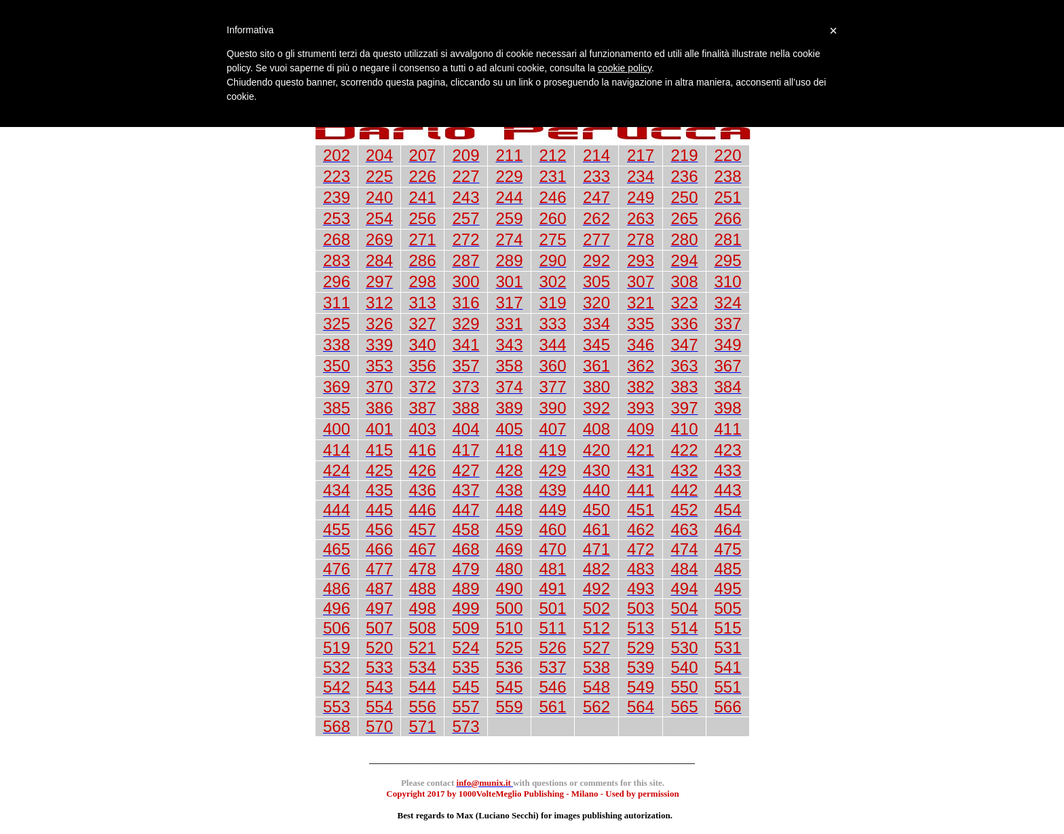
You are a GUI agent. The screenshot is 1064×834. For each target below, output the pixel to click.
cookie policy (624, 67)
